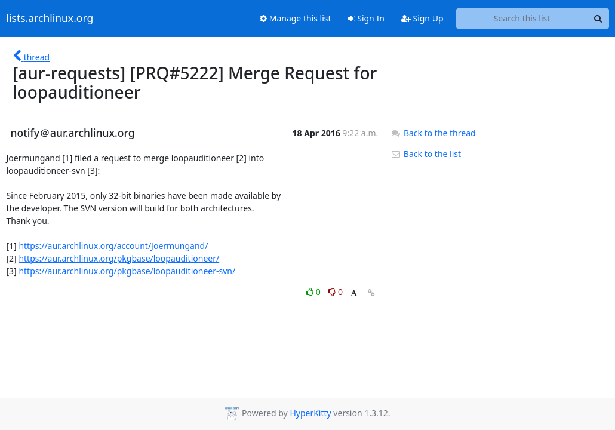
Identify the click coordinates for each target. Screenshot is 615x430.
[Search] (598, 18)
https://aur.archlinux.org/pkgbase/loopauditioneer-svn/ (127, 271)
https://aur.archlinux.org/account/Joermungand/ (113, 245)
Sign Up (422, 18)
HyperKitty (310, 413)
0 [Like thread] (314, 291)
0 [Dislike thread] (335, 291)
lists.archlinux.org (50, 18)
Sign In (366, 18)
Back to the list (425, 153)
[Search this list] (522, 18)
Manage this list (295, 18)
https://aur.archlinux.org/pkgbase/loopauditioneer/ (119, 258)
